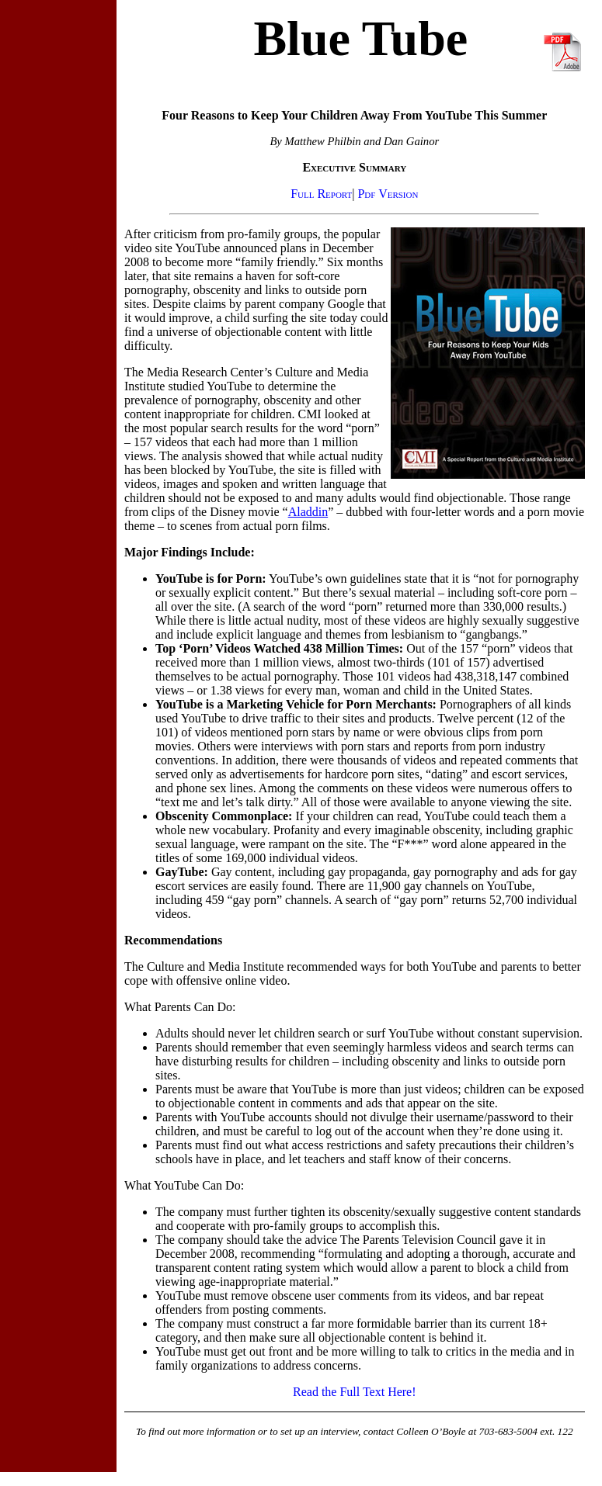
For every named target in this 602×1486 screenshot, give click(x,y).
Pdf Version (387, 193)
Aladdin (308, 511)
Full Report (321, 193)
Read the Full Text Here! (354, 1391)
